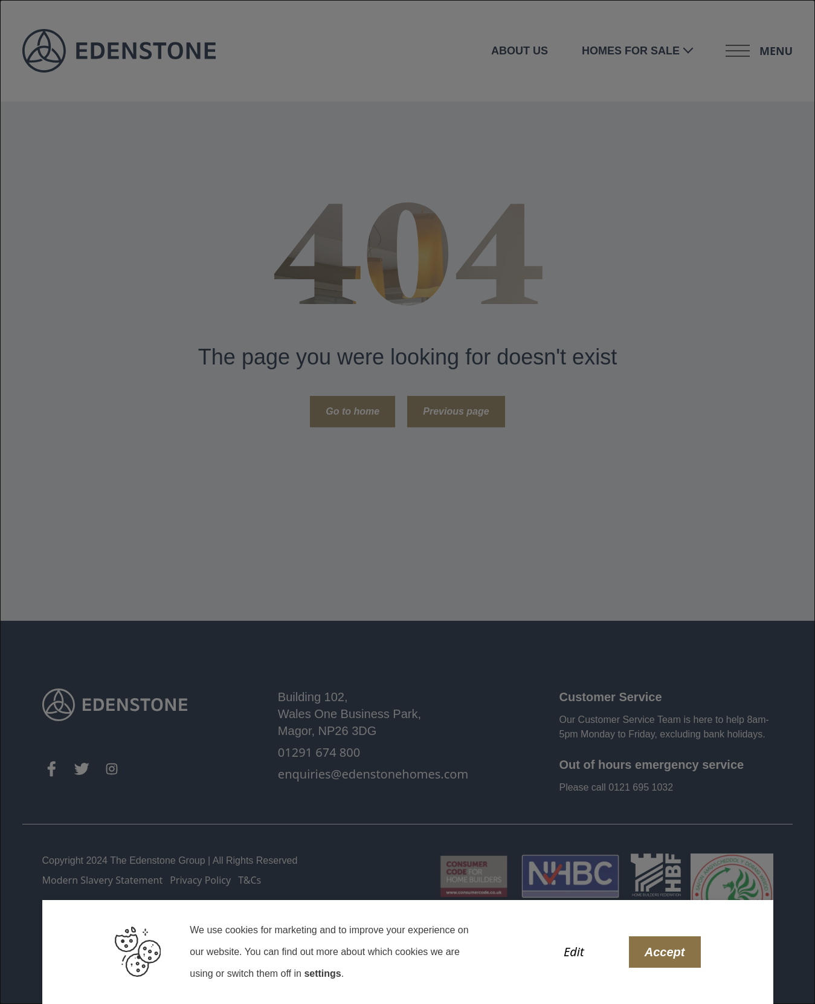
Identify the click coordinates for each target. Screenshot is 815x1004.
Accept (665, 952)
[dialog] (407, 502)
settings (322, 973)
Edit (574, 952)
